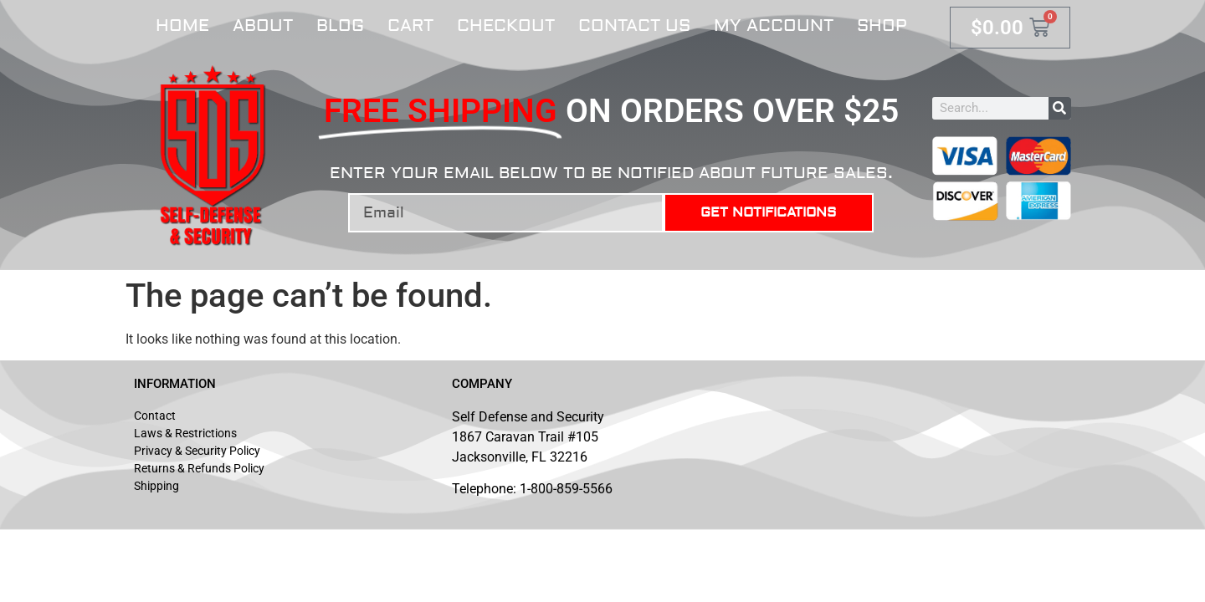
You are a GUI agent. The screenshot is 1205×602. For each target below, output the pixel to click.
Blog (340, 25)
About (263, 25)
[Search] (1060, 108)
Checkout (506, 25)
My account (773, 25)
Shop (882, 25)
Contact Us (634, 25)
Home (182, 25)
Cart (410, 25)
